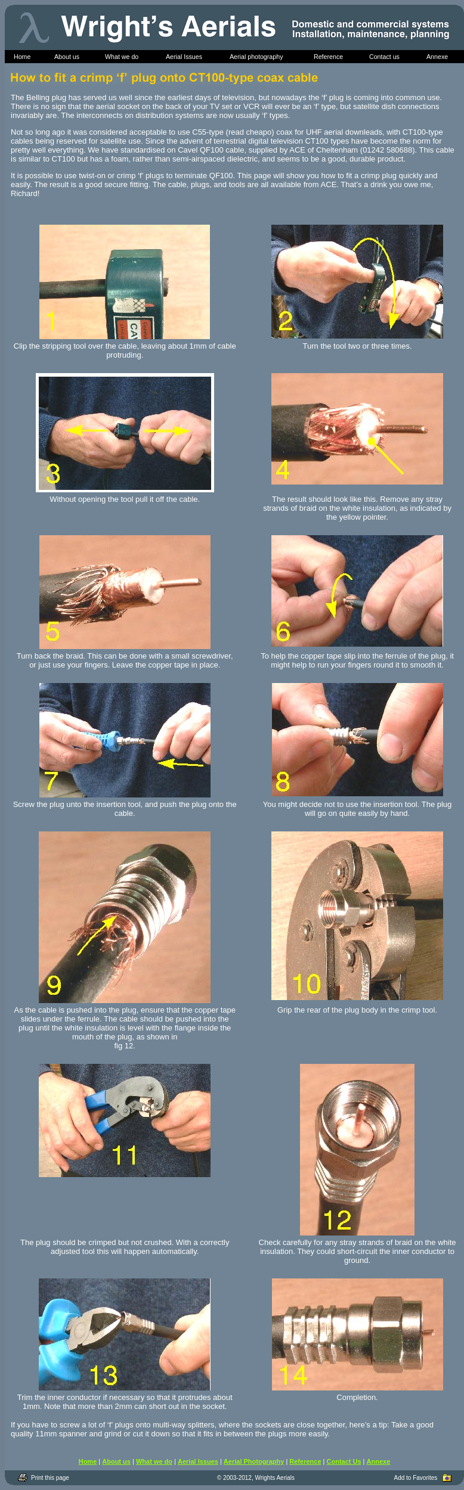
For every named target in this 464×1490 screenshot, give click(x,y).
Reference (305, 1461)
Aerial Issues (198, 1461)
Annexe (379, 1461)
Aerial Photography (254, 1461)
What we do (154, 1461)
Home (88, 1461)
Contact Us (344, 1461)
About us (116, 1461)
